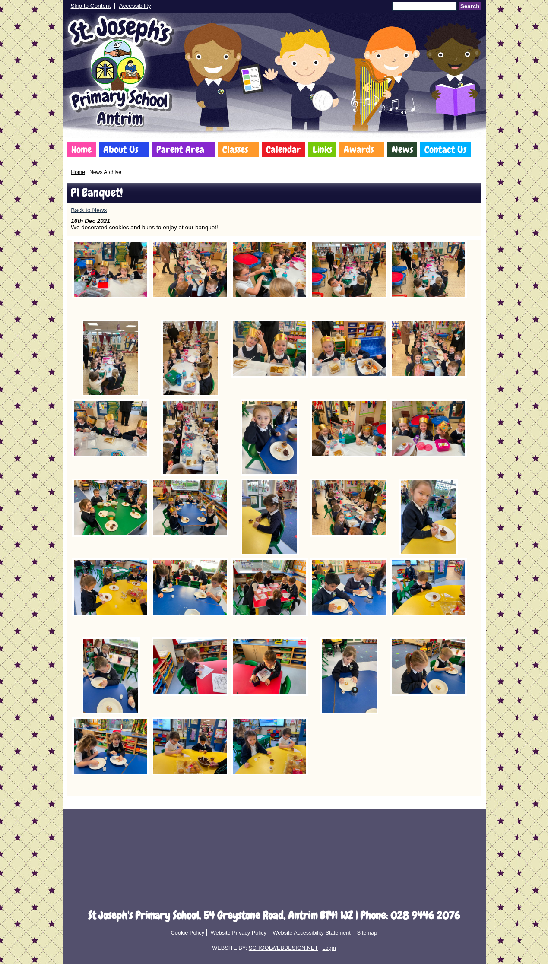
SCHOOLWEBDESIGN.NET (283, 948)
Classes (235, 149)
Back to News (89, 210)
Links (322, 149)
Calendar (283, 149)
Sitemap (367, 932)
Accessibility (135, 6)
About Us (120, 149)
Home (81, 149)
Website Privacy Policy (238, 932)
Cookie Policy (188, 932)
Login (329, 948)
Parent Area (180, 149)
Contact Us (445, 149)
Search (469, 6)
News (402, 149)
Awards (359, 149)
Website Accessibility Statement (311, 932)
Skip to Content (91, 6)
